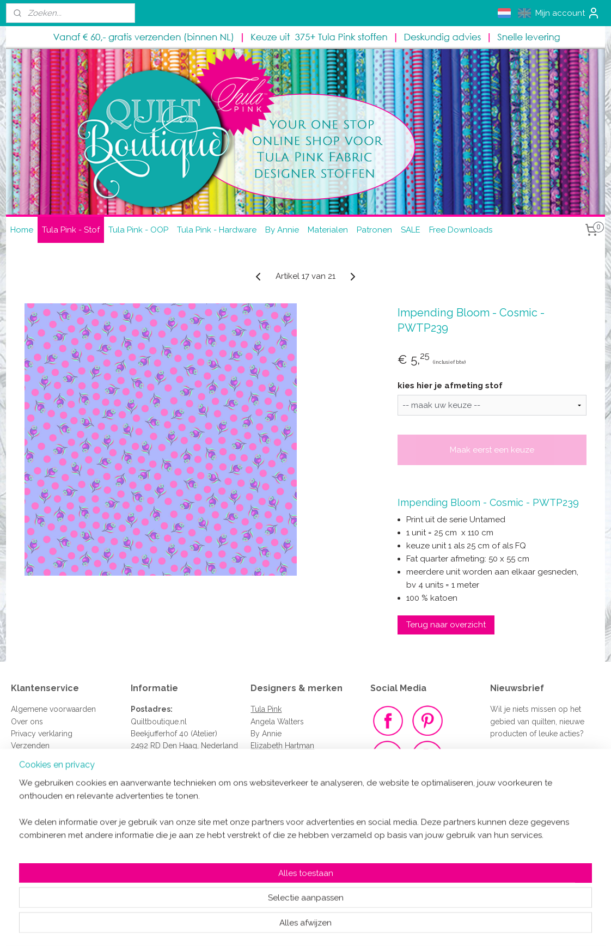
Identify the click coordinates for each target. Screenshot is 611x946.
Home (21, 230)
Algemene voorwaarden (53, 709)
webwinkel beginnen (326, 926)
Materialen (328, 230)
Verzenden (30, 745)
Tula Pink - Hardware (216, 230)
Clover (262, 880)
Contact (24, 770)
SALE (410, 230)
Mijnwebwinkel (417, 926)
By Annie (282, 230)
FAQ (18, 758)
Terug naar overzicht (446, 625)
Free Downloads (460, 230)
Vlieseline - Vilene (282, 855)
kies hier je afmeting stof (450, 385)
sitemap (267, 926)
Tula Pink (266, 709)
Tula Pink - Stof (71, 230)
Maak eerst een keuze (492, 450)
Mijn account (567, 13)
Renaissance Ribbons (288, 843)
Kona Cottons (274, 758)
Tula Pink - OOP (138, 230)
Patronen (374, 230)
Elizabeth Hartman (282, 745)
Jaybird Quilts (274, 770)
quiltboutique (165, 794)
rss (287, 926)
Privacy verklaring (41, 733)
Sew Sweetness (277, 831)
